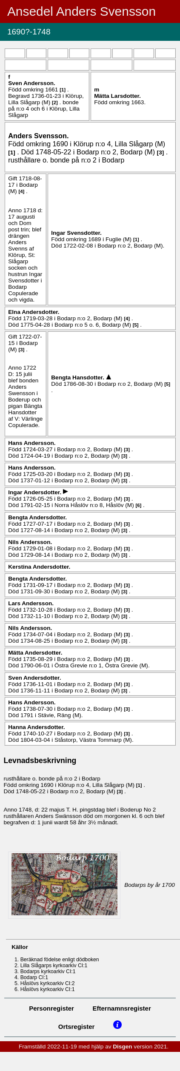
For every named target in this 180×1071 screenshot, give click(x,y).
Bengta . (78, 377)
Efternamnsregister (122, 1008)
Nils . (30, 542)
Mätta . (117, 96)
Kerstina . (39, 567)
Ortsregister (76, 1026)
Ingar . (76, 233)
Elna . (33, 312)
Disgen (122, 1046)
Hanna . (36, 727)
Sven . (31, 83)
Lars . (31, 603)
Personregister (51, 1008)
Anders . (38, 136)
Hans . (31, 443)
